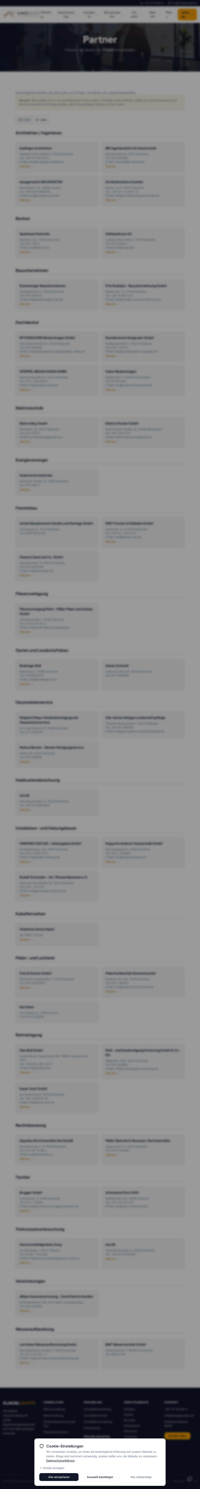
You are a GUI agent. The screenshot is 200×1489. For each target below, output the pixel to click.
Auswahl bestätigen (100, 1477)
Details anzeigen (51, 1468)
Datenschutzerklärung (60, 1460)
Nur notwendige (141, 1477)
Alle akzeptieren (59, 1477)
